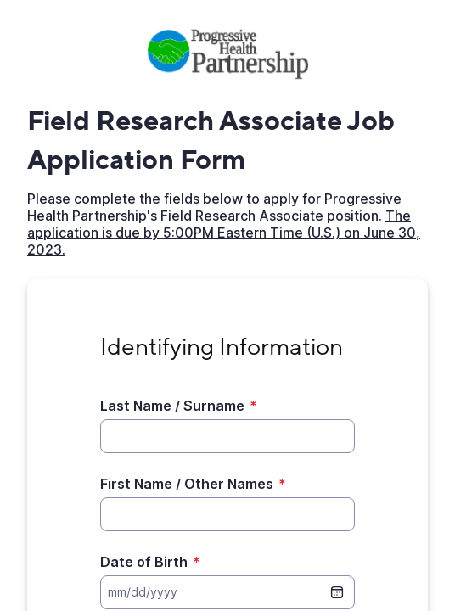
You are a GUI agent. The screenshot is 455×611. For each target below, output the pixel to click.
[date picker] (337, 592)
